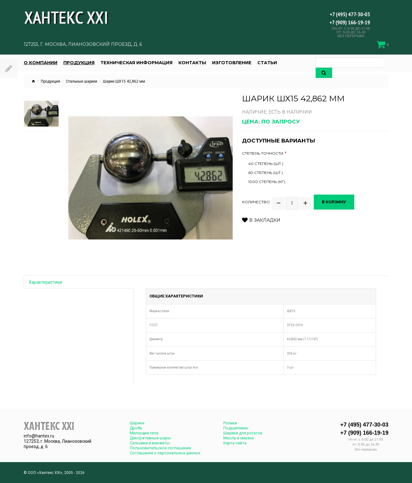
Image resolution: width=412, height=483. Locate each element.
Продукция (50, 81)
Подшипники (235, 428)
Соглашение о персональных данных (165, 453)
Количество (256, 199)
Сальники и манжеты (150, 443)
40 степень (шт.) (265, 164)
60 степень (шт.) (265, 173)
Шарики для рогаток (243, 433)
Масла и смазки (238, 438)
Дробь (136, 428)
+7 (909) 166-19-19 (350, 22)
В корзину (336, 199)
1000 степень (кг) (266, 182)
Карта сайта (234, 443)
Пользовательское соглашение (160, 448)
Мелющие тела (144, 433)
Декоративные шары (150, 438)
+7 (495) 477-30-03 (350, 14)
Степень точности (262, 153)
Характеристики (45, 282)
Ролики (230, 423)
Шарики (137, 423)
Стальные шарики (81, 81)
